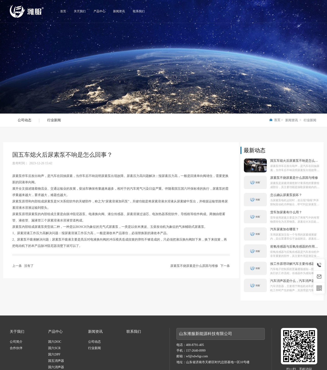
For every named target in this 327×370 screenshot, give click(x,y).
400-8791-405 (195, 345)
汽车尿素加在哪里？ (284, 229)
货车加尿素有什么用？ (286, 212)
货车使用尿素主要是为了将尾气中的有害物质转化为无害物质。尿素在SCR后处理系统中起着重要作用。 (294, 221)
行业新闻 (54, 120)
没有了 (29, 266)
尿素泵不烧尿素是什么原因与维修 (194, 266)
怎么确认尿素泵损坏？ (286, 195)
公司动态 (24, 120)
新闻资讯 (291, 120)
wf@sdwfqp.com (197, 356)
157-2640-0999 (196, 350)
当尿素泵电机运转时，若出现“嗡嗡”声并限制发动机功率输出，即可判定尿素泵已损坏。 (294, 204)
